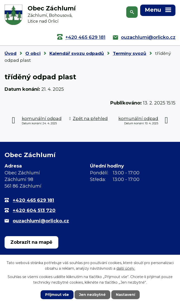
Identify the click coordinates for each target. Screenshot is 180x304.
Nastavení (125, 294)
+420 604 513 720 (34, 210)
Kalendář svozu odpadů (76, 53)
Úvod (10, 53)
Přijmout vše (57, 294)
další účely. (125, 268)
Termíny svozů (129, 53)
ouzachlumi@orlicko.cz (148, 37)
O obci (33, 53)
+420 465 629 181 (85, 37)
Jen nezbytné (92, 294)
